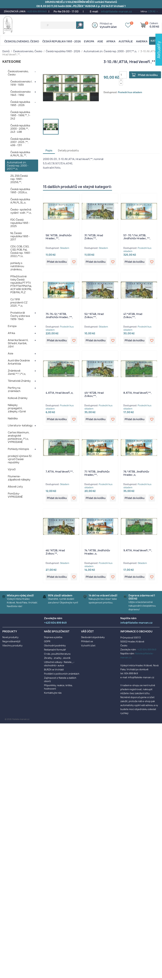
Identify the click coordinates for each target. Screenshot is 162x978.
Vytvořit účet (108, 27)
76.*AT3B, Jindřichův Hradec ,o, (136, 473)
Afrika (110, 41)
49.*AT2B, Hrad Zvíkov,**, (94, 394)
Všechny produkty (12, 645)
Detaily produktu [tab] (68, 150)
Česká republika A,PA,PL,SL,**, (20, 153)
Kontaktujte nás (53, 692)
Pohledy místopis (18, 449)
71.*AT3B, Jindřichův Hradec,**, (97, 473)
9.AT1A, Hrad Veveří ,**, (137, 550)
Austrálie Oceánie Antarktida (19, 362)
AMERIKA (141, 41)
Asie (100, 41)
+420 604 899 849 (37, 11)
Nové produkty (10, 637)
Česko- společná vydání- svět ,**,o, (21, 211)
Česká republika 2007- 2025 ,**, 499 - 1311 (20, 142)
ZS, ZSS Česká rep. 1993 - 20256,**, (19, 179)
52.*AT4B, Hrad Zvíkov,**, (94, 315)
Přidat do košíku (148, 75)
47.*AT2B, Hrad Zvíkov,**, (132, 315)
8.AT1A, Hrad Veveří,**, (137, 393)
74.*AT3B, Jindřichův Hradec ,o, (97, 552)
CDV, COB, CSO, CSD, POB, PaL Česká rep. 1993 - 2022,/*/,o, (20, 251)
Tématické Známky (19, 381)
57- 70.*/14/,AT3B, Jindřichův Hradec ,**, (137, 237)
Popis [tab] (48, 150)
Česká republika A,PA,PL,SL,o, (20, 201)
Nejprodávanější (11, 641)
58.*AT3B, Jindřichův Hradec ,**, (59, 237)
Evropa (89, 41)
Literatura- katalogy (20, 425)
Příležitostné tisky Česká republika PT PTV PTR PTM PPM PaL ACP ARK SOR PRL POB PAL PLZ (21, 284)
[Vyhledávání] (62, 25)
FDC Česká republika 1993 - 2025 (20, 223)
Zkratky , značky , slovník (57, 657)
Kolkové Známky (17, 398)
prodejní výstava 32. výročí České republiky (20, 459)
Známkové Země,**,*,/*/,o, (17, 372)
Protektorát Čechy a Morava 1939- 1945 (20, 316)
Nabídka (13, 418)
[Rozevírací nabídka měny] (153, 11)
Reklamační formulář (55, 649)
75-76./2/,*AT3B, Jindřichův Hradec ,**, (59, 315)
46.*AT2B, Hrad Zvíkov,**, (55, 552)
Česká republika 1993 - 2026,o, (20, 190)
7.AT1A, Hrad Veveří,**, (60, 471)
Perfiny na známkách (14, 389)
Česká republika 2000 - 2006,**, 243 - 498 (20, 129)
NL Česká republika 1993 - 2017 (20, 236)
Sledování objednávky (93, 637)
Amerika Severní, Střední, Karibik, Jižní (18, 343)
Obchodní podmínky (55, 645)
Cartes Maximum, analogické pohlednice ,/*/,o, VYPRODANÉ (18, 437)
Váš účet (87, 631)
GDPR (47, 641)
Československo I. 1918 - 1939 (21, 83)
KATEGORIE (11, 61)
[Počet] (123, 74)
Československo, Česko (21, 41)
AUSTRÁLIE (126, 41)
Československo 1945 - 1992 (20, 93)
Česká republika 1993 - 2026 (61, 41)
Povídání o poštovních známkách (61, 673)
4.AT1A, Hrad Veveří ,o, (59, 393)
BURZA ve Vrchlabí (54, 669)
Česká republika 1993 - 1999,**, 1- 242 (20, 115)
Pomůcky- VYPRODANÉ (15, 495)
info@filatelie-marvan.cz (116, 11)
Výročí (12, 469)
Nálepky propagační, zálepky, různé (17, 408)
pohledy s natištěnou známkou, (17, 266)
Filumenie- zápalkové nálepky (19, 478)
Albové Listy (15, 486)
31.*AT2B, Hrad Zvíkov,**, (93, 237)
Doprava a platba (53, 637)
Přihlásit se (106, 23)
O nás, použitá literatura (57, 653)
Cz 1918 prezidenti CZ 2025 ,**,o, (18, 302)
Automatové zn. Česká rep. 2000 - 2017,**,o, (17, 166)
